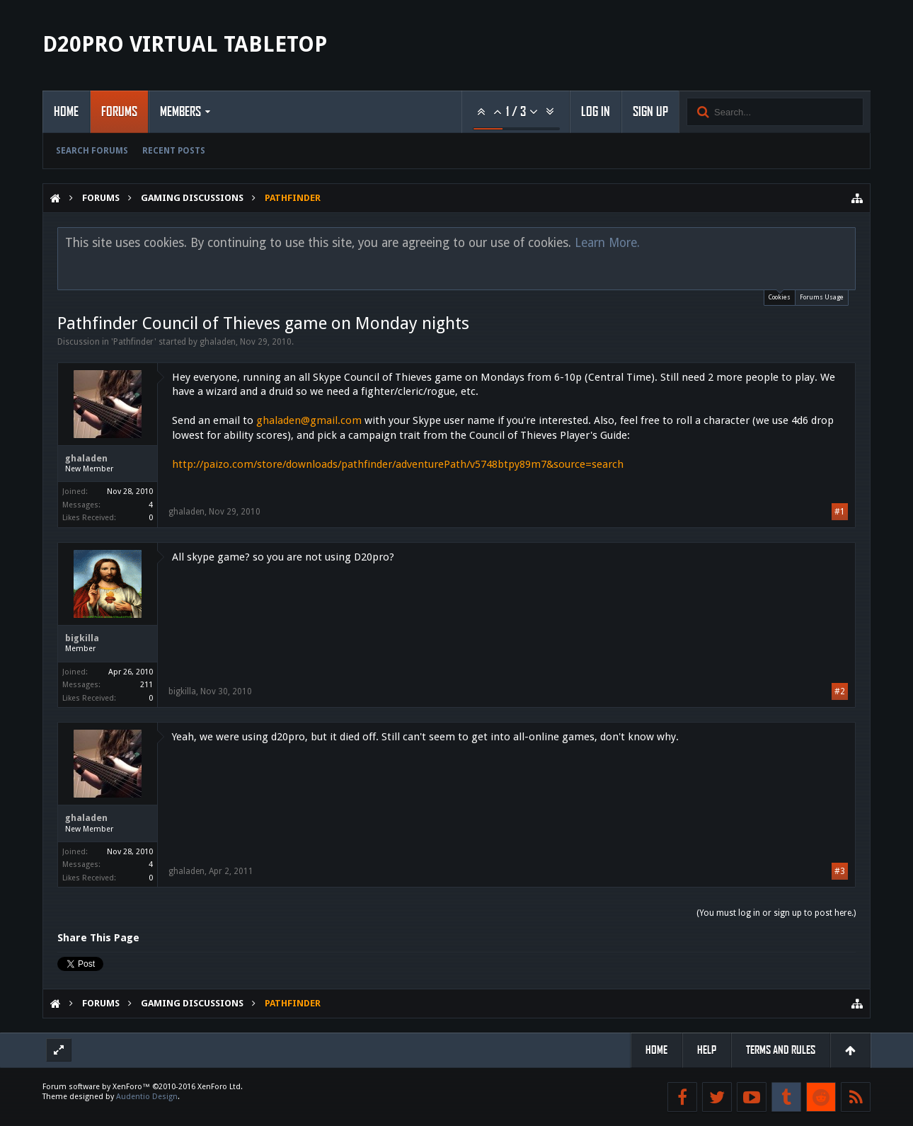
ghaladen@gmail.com (309, 420)
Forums (119, 112)
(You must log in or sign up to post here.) (776, 913)
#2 (839, 691)
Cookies (780, 295)
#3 (839, 871)
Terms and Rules (780, 1050)
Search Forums (92, 151)
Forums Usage (822, 297)
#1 (839, 512)
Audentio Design (147, 1096)
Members (180, 112)
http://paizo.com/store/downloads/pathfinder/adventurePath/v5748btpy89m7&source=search (398, 464)
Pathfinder (133, 342)
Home (66, 112)
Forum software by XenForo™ (142, 1086)
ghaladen (218, 342)
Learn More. (607, 243)
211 (146, 684)
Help (706, 1050)
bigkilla (82, 638)
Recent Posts (173, 151)
